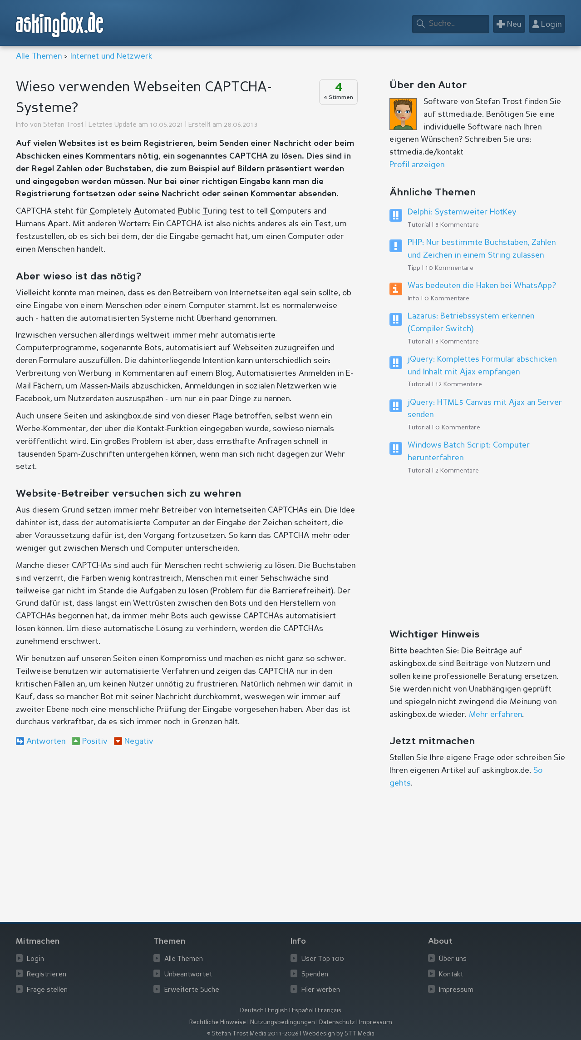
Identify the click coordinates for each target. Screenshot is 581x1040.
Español (303, 1011)
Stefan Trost (63, 125)
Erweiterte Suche (191, 990)
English (278, 1011)
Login (35, 959)
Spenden (314, 974)
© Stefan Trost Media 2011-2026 (253, 1034)
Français (329, 1011)
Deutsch (252, 1011)
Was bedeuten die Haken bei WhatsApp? (482, 286)
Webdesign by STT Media (338, 1034)
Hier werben (320, 990)
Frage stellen (47, 990)
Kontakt (451, 974)
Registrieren (46, 974)
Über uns (453, 959)
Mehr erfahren (495, 715)
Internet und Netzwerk (111, 56)
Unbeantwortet (188, 974)
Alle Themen (39, 56)
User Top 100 (322, 959)
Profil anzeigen (416, 165)
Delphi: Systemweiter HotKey (462, 212)
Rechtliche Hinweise (217, 1022)
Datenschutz (337, 1022)
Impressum (456, 990)
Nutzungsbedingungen (282, 1022)
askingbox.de (60, 24)
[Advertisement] (186, 827)
